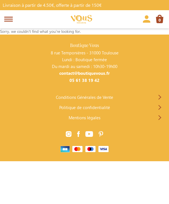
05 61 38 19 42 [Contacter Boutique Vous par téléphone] (84, 80)
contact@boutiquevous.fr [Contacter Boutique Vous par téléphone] (84, 73)
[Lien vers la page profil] (146, 19)
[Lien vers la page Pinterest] (101, 135)
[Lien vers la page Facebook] (78, 135)
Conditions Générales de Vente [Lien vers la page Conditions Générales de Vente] (84, 97)
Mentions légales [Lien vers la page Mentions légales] (84, 117)
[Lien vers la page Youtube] (89, 135)
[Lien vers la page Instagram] (68, 135)
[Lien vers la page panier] (159, 20)
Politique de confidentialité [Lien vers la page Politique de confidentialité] (84, 107)
